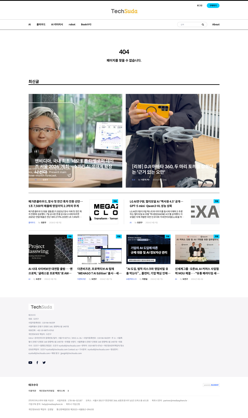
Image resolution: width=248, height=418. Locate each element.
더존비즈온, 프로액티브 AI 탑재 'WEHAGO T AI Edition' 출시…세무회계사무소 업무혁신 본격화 (99, 273)
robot (72, 24)
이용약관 (32, 390)
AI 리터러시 (57, 24)
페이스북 (61, 390)
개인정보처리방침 (46, 390)
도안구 (45, 180)
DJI (133, 180)
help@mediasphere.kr (52, 404)
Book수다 (86, 24)
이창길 (144, 279)
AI (29, 24)
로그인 (199, 5)
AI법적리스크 (131, 279)
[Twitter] (44, 362)
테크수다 (33, 385)
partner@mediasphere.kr (175, 400)
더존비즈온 (81, 279)
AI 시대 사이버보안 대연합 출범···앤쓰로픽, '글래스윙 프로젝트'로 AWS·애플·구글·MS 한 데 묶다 (50, 273)
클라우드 (41, 24)
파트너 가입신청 (73, 404)
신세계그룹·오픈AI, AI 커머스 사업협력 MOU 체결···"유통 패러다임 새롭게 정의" (197, 273)
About (216, 24)
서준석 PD (145, 180)
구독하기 (213, 5)
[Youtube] (30, 362)
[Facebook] (37, 362)
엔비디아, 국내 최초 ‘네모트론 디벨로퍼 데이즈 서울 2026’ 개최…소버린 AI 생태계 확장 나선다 (74, 166)
